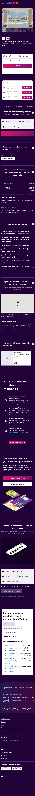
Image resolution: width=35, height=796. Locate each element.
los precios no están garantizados (16, 688)
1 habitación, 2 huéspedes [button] (12, 61)
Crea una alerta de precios (17, 432)
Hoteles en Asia (16, 708)
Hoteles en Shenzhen (10, 656)
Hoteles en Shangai (9, 645)
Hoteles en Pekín (9, 648)
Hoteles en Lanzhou (9, 668)
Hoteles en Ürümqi (9, 658)
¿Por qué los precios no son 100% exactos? (18, 700)
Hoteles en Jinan (8, 663)
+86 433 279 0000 (8, 49)
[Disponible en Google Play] (6, 768)
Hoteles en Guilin (9, 653)
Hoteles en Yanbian (10, 709)
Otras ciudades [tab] (9, 624)
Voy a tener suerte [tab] (10, 632)
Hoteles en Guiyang (9, 671)
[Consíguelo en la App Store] (17, 768)
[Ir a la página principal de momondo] (12, 3)
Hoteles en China (26, 708)
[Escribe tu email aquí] (19, 581)
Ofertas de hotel (6, 708)
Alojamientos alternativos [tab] (12, 628)
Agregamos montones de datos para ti (18, 697)
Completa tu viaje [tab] (10, 636)
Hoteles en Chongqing (10, 661)
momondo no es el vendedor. (18, 694)
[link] (17, 442)
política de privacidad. (18, 596)
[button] (3, 3)
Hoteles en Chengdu (10, 666)
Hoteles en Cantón (9, 650)
